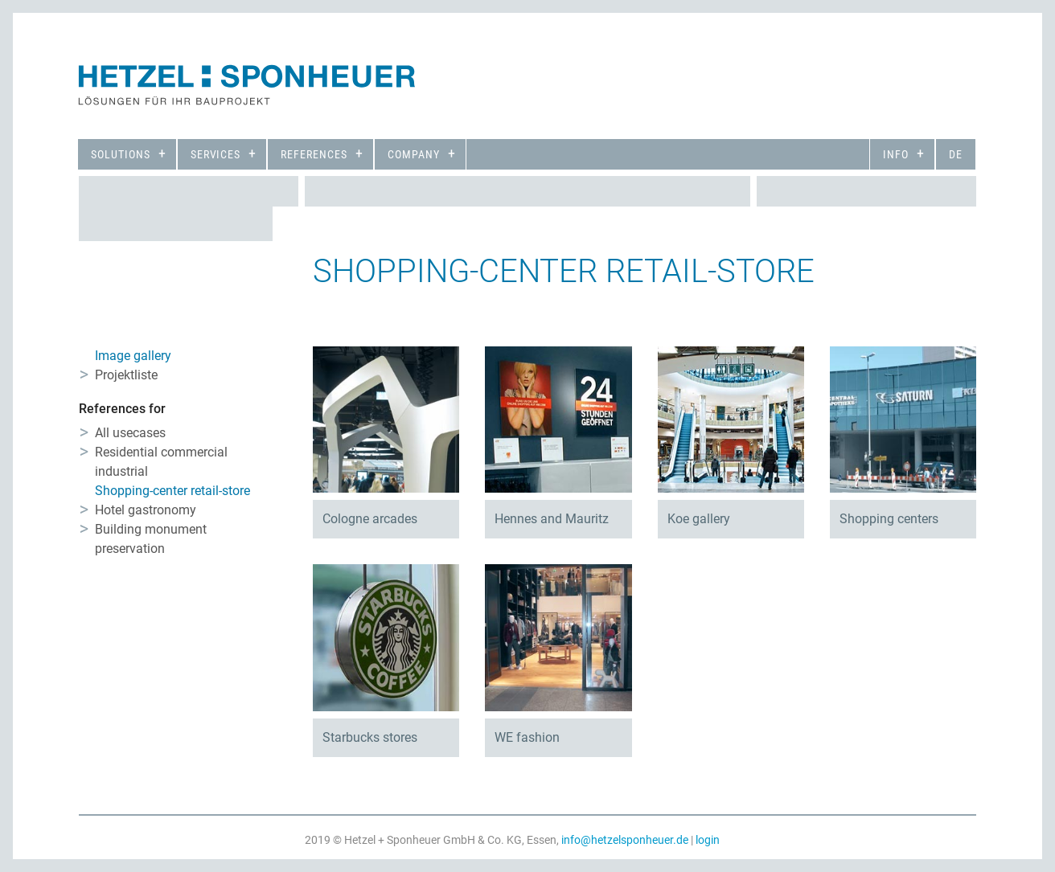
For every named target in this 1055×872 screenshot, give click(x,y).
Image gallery (133, 355)
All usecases (130, 432)
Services (216, 154)
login (708, 839)
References (314, 154)
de (956, 154)
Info (896, 154)
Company (414, 154)
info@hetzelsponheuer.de (624, 839)
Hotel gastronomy (145, 510)
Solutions (120, 154)
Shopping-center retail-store (172, 490)
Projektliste (126, 375)
